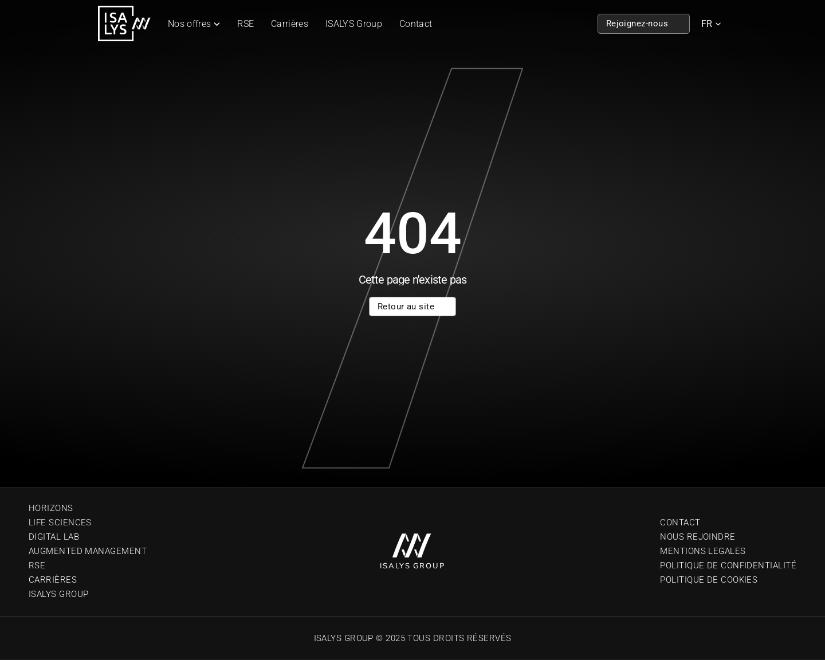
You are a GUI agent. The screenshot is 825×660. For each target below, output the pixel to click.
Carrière (50, 580)
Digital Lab (54, 537)
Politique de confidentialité (728, 565)
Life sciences (60, 522)
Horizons (51, 508)
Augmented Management (88, 551)
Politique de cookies (708, 580)
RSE (245, 23)
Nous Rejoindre (697, 537)
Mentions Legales (702, 551)
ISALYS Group (353, 23)
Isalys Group (58, 594)
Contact (415, 23)
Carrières (289, 23)
